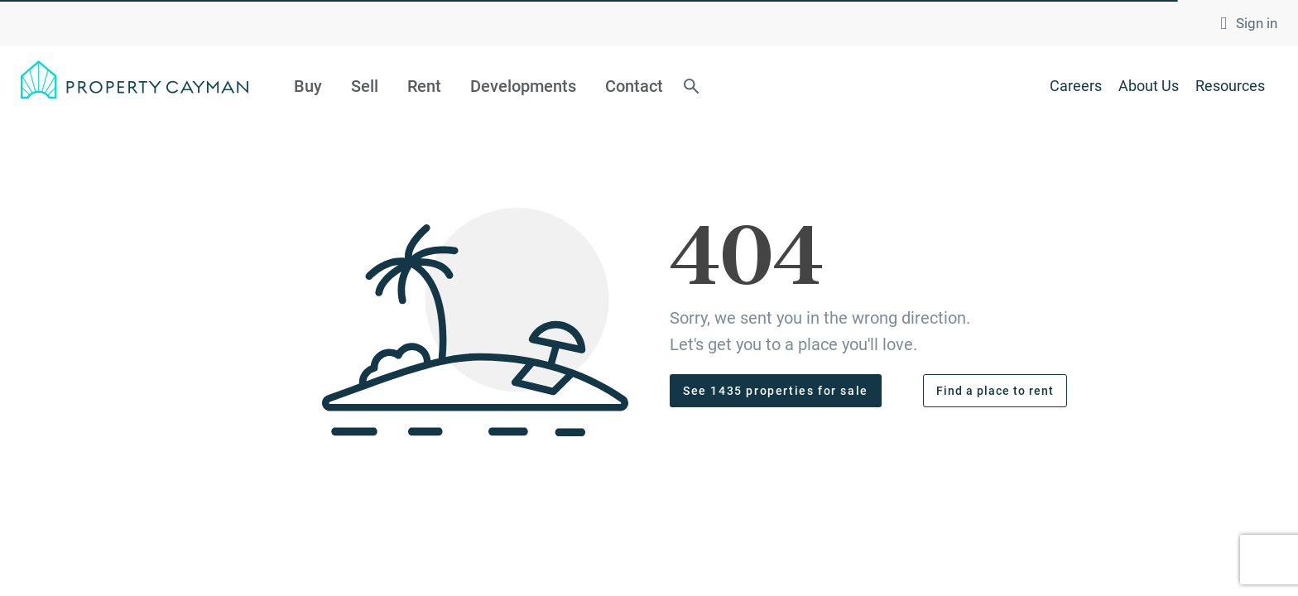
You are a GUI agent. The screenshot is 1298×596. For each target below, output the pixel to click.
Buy (308, 86)
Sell (364, 86)
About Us (1148, 85)
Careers (1076, 85)
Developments (523, 86)
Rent (424, 86)
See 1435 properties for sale (775, 390)
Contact (634, 86)
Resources (1230, 85)
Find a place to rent (995, 390)
